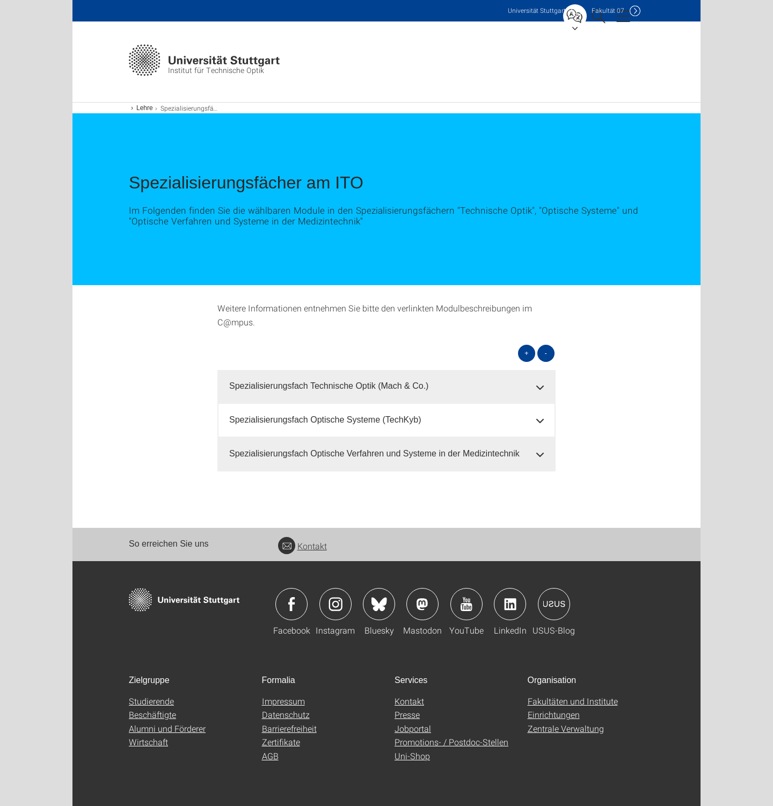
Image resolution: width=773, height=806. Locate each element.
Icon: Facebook (291, 604)
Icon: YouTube (466, 604)
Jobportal (413, 728)
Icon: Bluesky (379, 604)
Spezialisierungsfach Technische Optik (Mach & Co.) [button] (328, 385)
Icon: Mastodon (422, 604)
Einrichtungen (554, 714)
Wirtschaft (148, 741)
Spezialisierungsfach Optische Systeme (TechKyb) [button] (325, 419)
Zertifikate (281, 741)
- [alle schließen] (546, 353)
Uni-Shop (412, 755)
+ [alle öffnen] (526, 353)
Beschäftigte (152, 714)
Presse (407, 714)
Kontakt (302, 545)
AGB (270, 755)
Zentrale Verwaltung (566, 728)
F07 (608, 10)
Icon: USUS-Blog (554, 604)
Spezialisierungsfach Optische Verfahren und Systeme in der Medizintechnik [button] (374, 453)
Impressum (283, 701)
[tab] (386, 386)
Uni (537, 10)
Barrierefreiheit (289, 728)
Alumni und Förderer (167, 728)
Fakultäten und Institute (573, 701)
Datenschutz (286, 714)
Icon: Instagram (335, 604)
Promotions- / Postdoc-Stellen (451, 741)
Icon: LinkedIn (510, 604)
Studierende (151, 701)
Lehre (144, 108)
